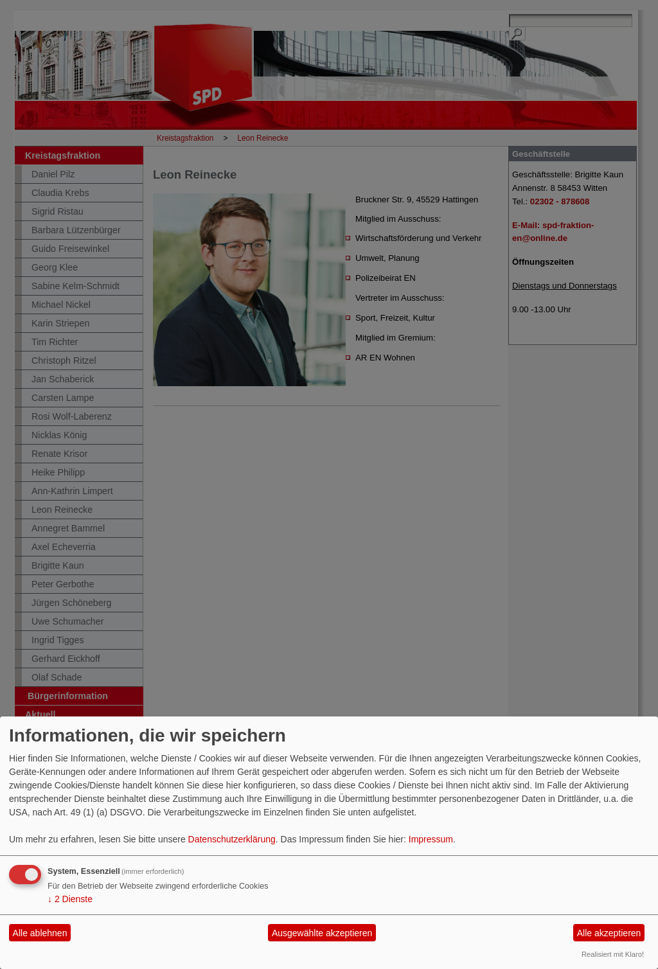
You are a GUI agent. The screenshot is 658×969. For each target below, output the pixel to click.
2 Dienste (70, 899)
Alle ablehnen (40, 933)
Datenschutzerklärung (232, 839)
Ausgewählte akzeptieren (322, 933)
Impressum (431, 839)
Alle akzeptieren (609, 933)
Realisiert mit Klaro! (613, 954)
